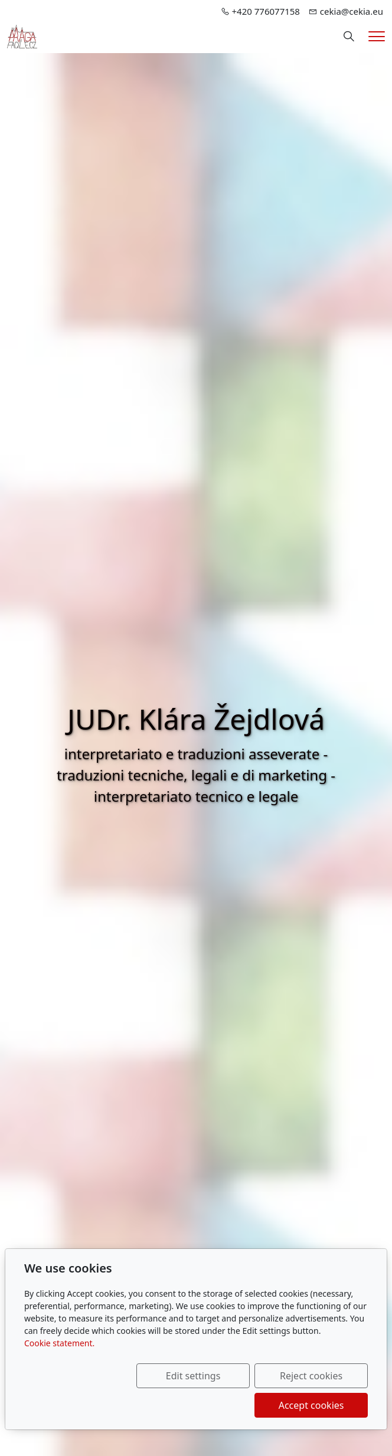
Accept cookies (311, 1405)
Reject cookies (311, 1375)
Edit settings (193, 1375)
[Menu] (376, 36)
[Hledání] (349, 36)
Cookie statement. (59, 1343)
